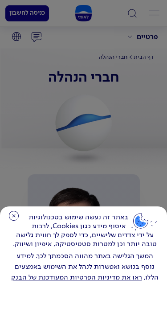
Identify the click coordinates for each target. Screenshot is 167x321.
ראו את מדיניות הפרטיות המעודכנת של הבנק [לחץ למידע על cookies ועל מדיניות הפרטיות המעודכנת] (76, 277)
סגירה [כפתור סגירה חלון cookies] (14, 216)
